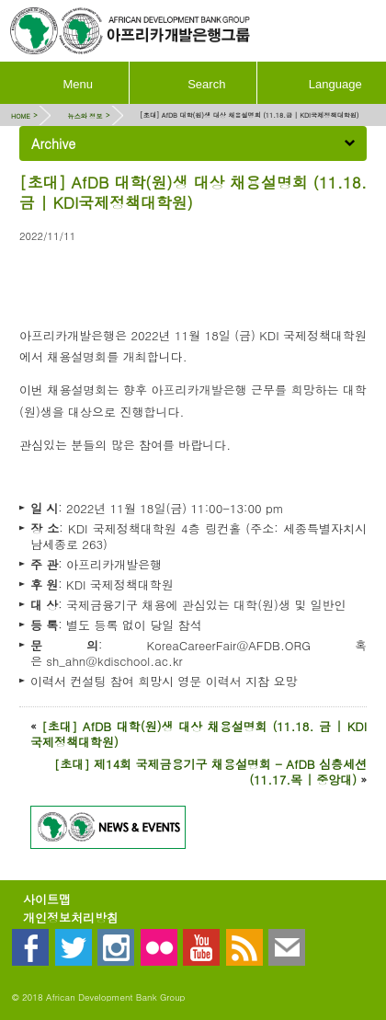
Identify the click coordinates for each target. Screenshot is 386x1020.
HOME (20, 115)
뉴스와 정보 (84, 115)
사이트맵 (47, 899)
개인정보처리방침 (71, 917)
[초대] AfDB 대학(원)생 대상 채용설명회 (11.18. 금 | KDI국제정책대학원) (198, 734)
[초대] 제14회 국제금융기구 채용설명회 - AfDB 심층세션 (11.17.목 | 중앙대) (210, 771)
